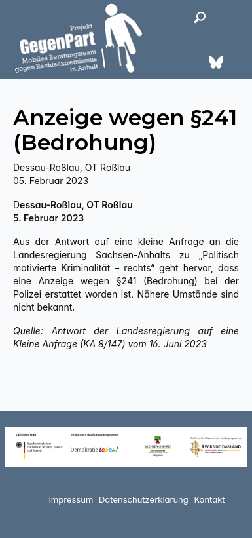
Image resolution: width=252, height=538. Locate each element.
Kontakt (209, 499)
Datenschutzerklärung (144, 499)
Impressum (70, 499)
